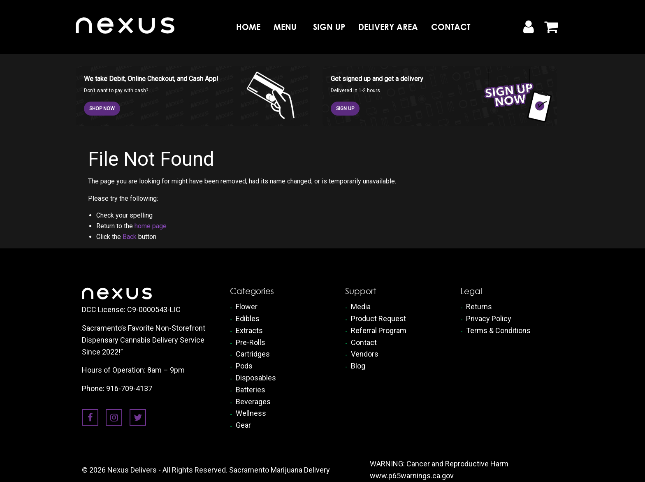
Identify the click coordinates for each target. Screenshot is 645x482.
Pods (244, 366)
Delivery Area (388, 27)
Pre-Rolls (250, 342)
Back (130, 237)
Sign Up (329, 27)
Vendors (364, 354)
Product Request (378, 318)
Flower (247, 307)
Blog (358, 366)
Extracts (249, 330)
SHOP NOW (102, 108)
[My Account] (528, 27)
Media (361, 307)
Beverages (253, 402)
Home (248, 27)
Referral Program (378, 330)
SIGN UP (345, 108)
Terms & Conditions (498, 330)
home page (151, 226)
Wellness (251, 413)
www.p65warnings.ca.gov (412, 475)
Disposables (256, 378)
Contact (450, 27)
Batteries (250, 390)
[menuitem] (248, 26)
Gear (243, 425)
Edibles (248, 318)
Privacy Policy (488, 318)
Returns (479, 307)
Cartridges (253, 354)
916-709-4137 (129, 388)
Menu (285, 27)
